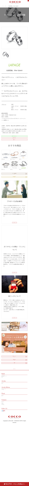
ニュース (3, 455)
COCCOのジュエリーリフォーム (8, 435)
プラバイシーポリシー (6, 462)
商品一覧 (3, 419)
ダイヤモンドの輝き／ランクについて (9, 415)
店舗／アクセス (5, 452)
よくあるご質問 (5, 461)
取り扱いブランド (5, 417)
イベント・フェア (5, 454)
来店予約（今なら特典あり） (15, 484)
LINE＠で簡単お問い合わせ (14, 137)
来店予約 (13, 146)
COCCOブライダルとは (7, 414)
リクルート (4, 457)
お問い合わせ (4, 459)
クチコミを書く (5, 473)
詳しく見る (13, 245)
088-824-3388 (13, 141)
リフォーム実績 (5, 436)
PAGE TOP (14, 406)
